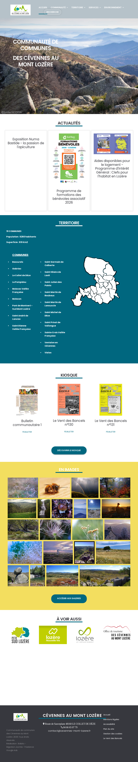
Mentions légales (111, 719)
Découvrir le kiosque (69, 453)
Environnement (113, 7)
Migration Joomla (14, 746)
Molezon (16, 301)
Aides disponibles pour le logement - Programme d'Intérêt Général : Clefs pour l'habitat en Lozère (112, 170)
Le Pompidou (19, 284)
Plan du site (108, 729)
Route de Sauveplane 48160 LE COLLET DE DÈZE (70, 724)
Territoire (77, 7)
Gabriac (16, 270)
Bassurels (17, 264)
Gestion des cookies (112, 733)
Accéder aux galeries (69, 602)
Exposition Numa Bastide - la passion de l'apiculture (26, 144)
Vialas (48, 354)
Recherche (52, 12)
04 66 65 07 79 (70, 727)
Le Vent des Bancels (112, 738)
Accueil (43, 7)
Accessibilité (109, 724)
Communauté (58, 7)
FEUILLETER (27, 435)
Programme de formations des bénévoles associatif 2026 (69, 198)
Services (94, 7)
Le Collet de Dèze (21, 277)
